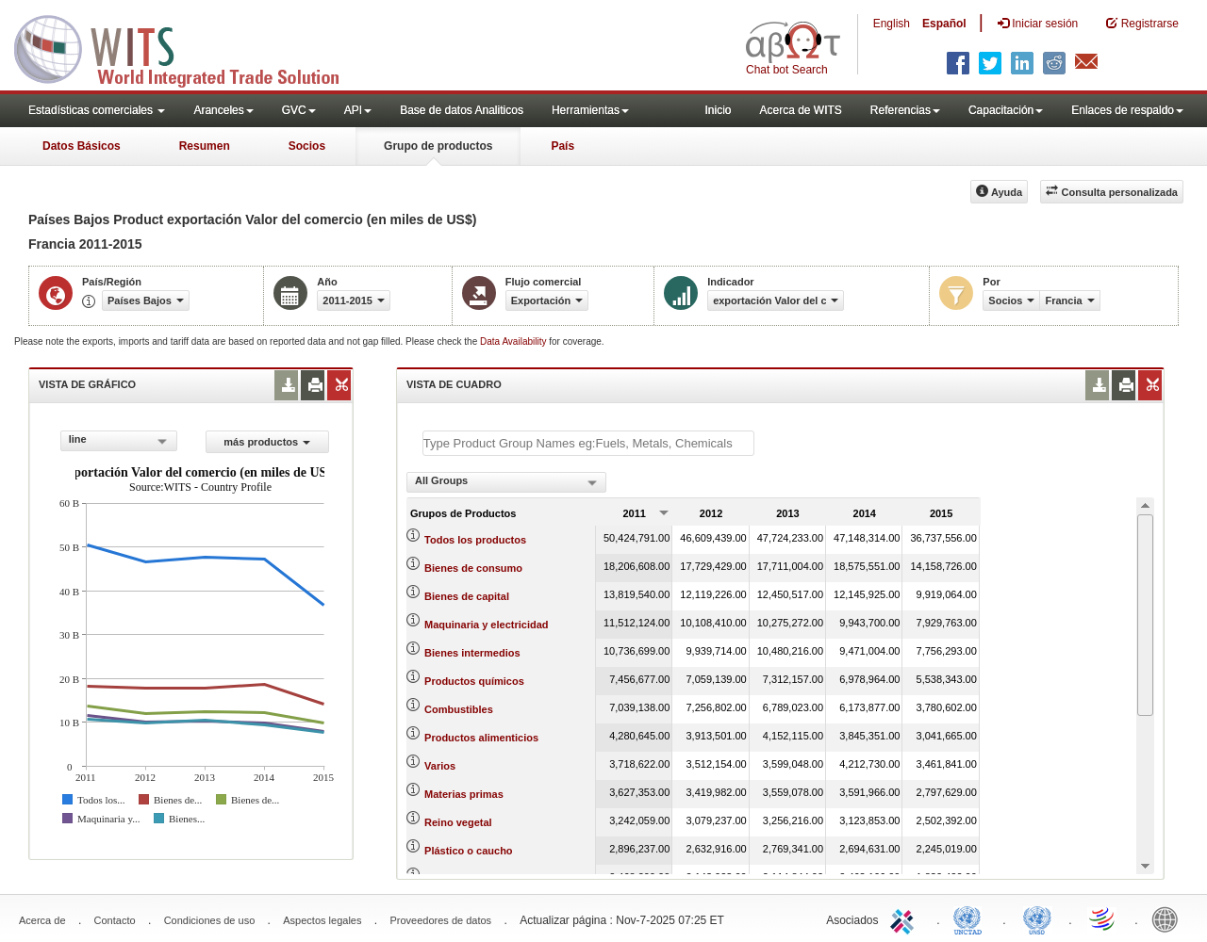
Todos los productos (475, 539)
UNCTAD (971, 918)
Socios (307, 146)
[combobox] (118, 440)
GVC (299, 110)
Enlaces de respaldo (1127, 110)
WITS (188, 47)
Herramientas (590, 110)
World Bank (1169, 918)
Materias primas (464, 794)
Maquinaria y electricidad (486, 624)
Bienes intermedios (472, 652)
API (358, 110)
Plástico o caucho (468, 850)
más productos (266, 441)
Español (944, 23)
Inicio (717, 110)
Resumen (204, 146)
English (891, 23)
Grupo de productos (438, 146)
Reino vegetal (458, 822)
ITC (905, 918)
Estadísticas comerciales (96, 110)
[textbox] (588, 443)
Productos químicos (474, 681)
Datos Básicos (81, 146)
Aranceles (223, 110)
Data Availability (514, 341)
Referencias (905, 110)
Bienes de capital (466, 596)
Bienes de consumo (473, 568)
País (562, 146)
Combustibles (458, 709)
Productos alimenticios (481, 737)
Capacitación (1005, 110)
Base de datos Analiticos (461, 110)
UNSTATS (1037, 918)
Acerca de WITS (800, 110)
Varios (439, 765)
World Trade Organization (1103, 918)
